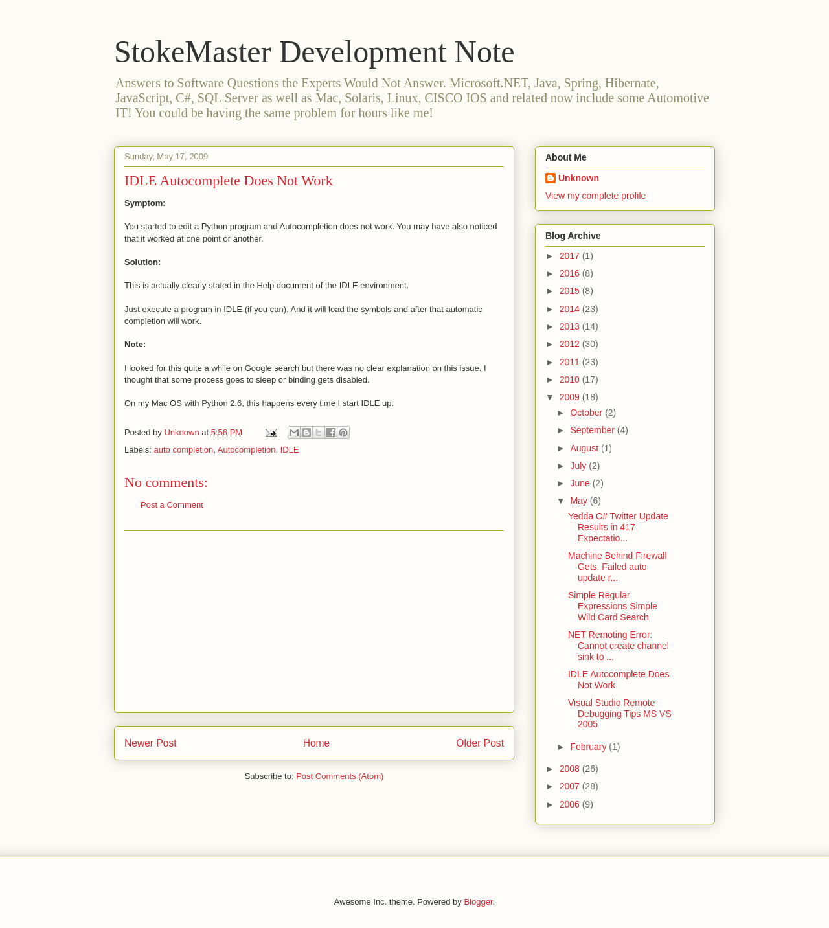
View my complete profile (595, 195)
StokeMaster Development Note (314, 51)
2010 (571, 379)
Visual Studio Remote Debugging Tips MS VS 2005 (620, 713)
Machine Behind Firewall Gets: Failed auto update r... (617, 566)
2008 (571, 769)
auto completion (184, 450)
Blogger (478, 902)
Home (316, 743)
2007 (571, 786)
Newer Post (150, 743)
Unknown (578, 178)
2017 (571, 256)
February (589, 746)
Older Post (480, 743)
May (579, 500)
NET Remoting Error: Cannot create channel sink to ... (618, 645)
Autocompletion (247, 450)
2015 (571, 291)
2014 (571, 309)
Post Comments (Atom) (339, 776)
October (587, 412)
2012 (571, 344)
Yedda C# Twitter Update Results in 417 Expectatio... (618, 527)
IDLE (289, 450)
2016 (571, 273)
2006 (571, 804)
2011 (571, 362)
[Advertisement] (314, 622)
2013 (571, 326)
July (579, 465)
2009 (571, 397)
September (593, 430)
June (581, 483)
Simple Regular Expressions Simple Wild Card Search (612, 606)
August (585, 448)
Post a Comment (172, 505)
